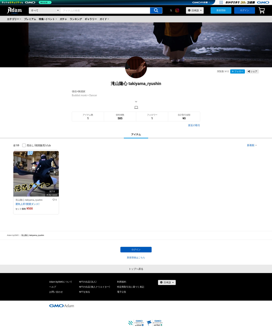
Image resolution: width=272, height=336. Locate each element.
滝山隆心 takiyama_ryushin (28, 200)
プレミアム (30, 19)
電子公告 (121, 292)
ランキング (76, 19)
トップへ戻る (136, 268)
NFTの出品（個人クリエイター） (94, 287)
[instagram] (177, 10)
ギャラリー (91, 19)
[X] (171, 10)
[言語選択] (195, 10)
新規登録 (221, 10)
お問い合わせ (56, 292)
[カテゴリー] (45, 10)
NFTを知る (84, 292)
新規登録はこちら (136, 257)
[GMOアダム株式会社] (61, 305)
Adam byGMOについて (60, 281)
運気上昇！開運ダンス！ (27, 204)
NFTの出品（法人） (88, 281)
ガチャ (63, 19)
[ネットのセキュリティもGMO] (26, 2)
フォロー (237, 71)
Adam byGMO (13, 235)
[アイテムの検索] (156, 10)
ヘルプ (52, 287)
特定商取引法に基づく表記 (130, 287)
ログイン (244, 10)
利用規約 (121, 281)
